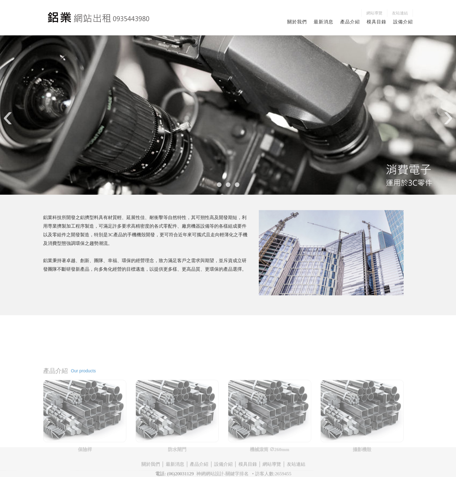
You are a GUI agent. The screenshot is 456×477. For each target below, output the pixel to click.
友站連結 (400, 13)
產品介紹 (350, 21)
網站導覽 (374, 13)
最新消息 (323, 21)
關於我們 (297, 21)
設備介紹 (403, 21)
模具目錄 (376, 21)
